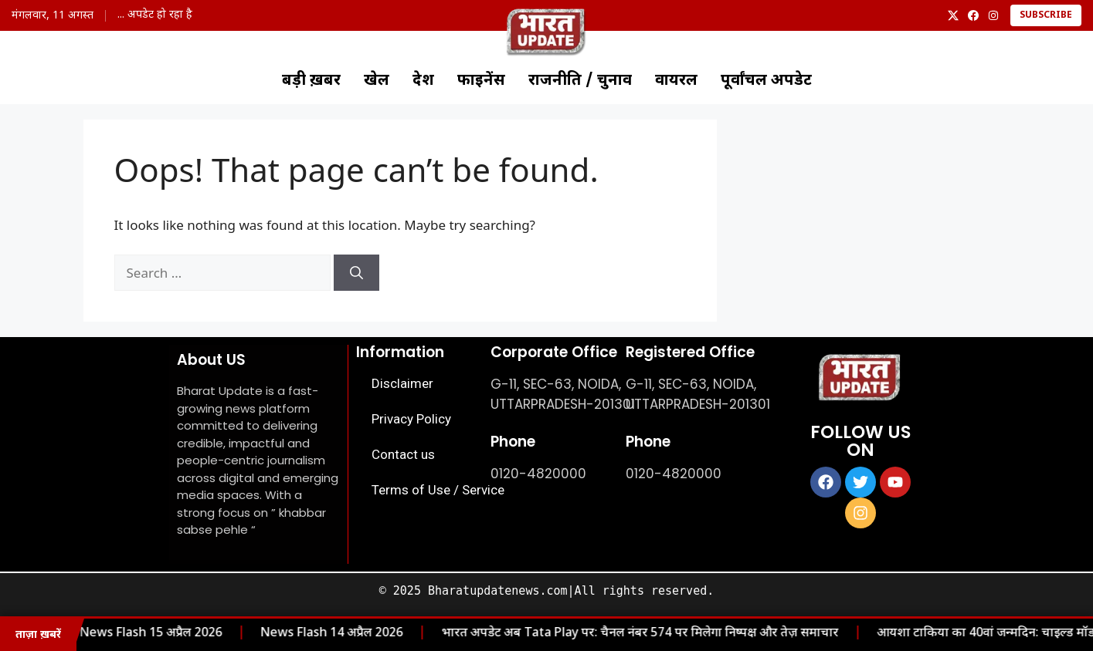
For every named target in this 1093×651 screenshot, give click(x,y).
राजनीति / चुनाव (580, 81)
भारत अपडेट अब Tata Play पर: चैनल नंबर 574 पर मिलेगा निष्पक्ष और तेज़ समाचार (623, 634)
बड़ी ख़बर (311, 81)
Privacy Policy (411, 419)
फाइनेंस (481, 81)
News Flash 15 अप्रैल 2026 (134, 634)
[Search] (356, 273)
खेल (376, 81)
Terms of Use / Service (438, 490)
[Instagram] (993, 15)
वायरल (676, 81)
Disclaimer (402, 383)
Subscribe (1046, 15)
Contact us (403, 454)
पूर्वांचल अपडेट (766, 81)
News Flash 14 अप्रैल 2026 (315, 634)
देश (423, 81)
